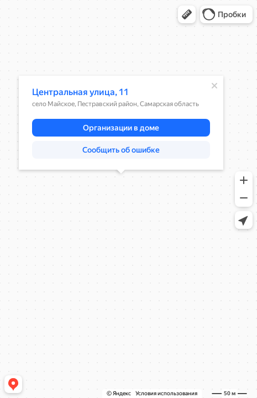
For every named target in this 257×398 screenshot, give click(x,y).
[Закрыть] (214, 85)
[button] (187, 14)
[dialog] (121, 123)
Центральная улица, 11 (80, 92)
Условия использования (166, 393)
